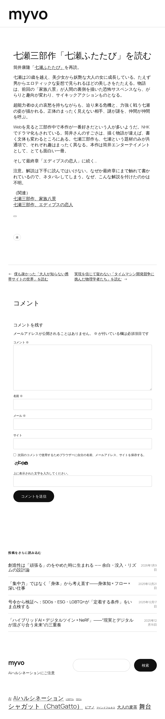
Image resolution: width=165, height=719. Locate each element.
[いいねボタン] (15, 216)
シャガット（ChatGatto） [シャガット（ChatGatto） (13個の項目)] (45, 706)
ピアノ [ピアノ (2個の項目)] (90, 707)
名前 (18, 396)
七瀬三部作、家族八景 (34, 198)
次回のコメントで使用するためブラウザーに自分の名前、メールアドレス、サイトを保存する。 (82, 455)
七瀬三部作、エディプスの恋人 (43, 204)
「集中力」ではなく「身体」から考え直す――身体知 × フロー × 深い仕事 (69, 586)
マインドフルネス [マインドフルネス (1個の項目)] (105, 707)
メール (19, 416)
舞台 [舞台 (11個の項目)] (145, 706)
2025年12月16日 (150, 622)
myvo (28, 13)
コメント (21, 342)
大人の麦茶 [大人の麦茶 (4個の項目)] (127, 707)
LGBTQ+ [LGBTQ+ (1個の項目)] (70, 699)
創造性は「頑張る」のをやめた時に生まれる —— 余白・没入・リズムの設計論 (72, 567)
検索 (145, 665)
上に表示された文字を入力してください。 (41, 473)
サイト (17, 435)
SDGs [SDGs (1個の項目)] (78, 699)
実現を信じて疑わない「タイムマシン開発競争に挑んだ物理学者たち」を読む (114, 276)
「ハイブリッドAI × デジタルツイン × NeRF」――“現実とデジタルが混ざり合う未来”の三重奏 (70, 622)
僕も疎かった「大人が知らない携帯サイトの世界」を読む (38, 276)
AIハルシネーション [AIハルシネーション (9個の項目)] (38, 698)
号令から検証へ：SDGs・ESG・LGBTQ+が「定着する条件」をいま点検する (70, 604)
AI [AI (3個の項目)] (9, 698)
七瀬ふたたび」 (49, 67)
